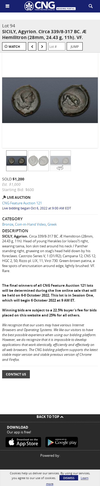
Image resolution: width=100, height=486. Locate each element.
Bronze (7, 224)
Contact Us (16, 374)
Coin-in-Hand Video (30, 224)
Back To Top (50, 416)
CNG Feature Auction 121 (22, 203)
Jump (75, 46)
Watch (14, 46)
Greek (52, 224)
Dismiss (68, 478)
